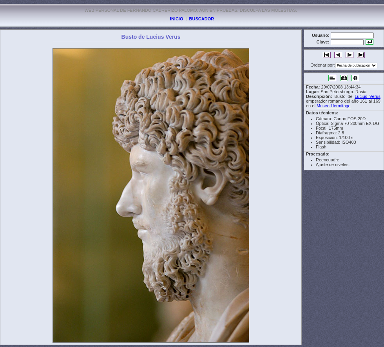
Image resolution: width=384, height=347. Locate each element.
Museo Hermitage (334, 105)
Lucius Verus (367, 96)
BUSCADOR (201, 18)
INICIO (176, 18)
